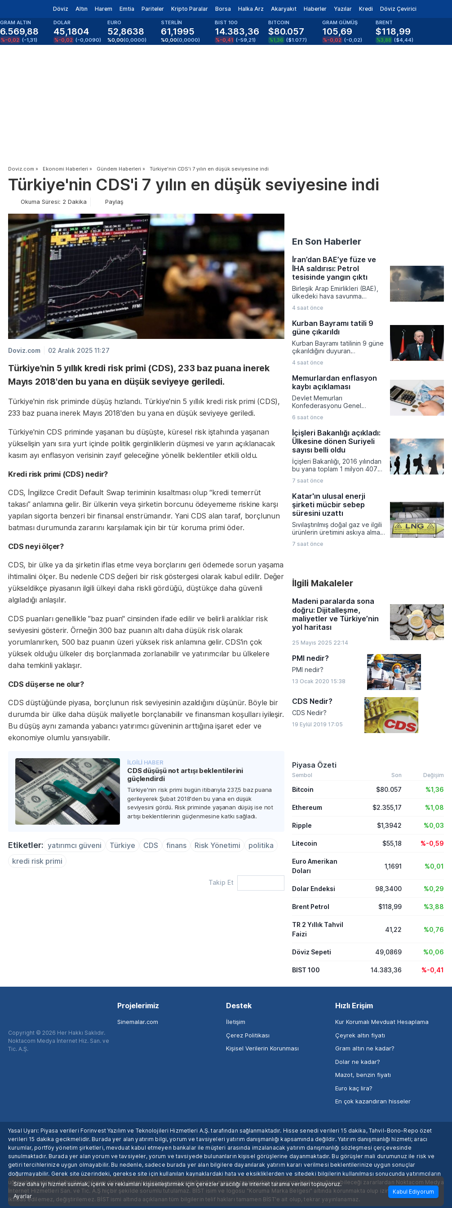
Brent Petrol (310, 906)
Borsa (223, 8)
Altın (81, 8)
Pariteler (153, 8)
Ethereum (307, 807)
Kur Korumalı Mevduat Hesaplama (382, 1021)
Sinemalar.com (137, 1021)
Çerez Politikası (248, 1035)
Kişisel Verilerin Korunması (262, 1048)
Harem (103, 8)
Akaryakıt (284, 8)
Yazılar (343, 8)
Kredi (366, 8)
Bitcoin (303, 789)
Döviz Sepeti (311, 952)
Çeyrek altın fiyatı (360, 1035)
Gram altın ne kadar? (364, 1048)
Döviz (60, 8)
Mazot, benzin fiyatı (363, 1074)
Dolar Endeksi (313, 888)
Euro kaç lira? (353, 1088)
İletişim (235, 1021)
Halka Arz (251, 8)
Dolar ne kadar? (357, 1061)
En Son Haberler (326, 241)
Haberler (315, 8)
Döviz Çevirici (398, 8)
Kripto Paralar (189, 8)
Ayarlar (22, 1196)
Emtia (127, 8)
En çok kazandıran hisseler (373, 1101)
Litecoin (304, 843)
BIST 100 (306, 970)
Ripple (302, 825)
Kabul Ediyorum (413, 1191)
